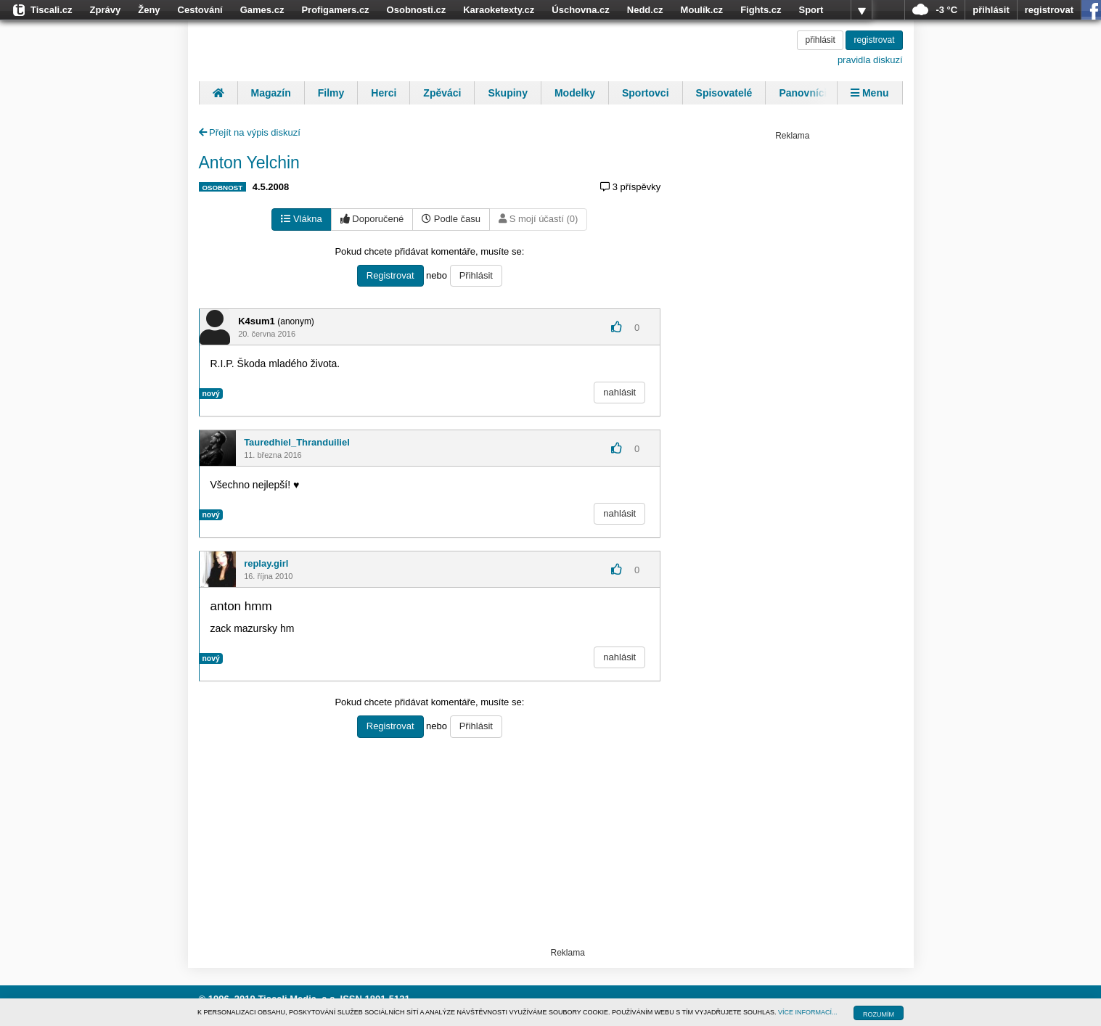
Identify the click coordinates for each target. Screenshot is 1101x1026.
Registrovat (390, 275)
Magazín (271, 93)
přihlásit (991, 9)
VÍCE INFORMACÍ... (808, 1012)
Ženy (149, 9)
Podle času (451, 218)
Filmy (331, 93)
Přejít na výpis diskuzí (249, 132)
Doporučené (372, 218)
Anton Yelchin (249, 162)
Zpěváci (442, 93)
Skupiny (507, 93)
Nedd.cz (645, 9)
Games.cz (262, 9)
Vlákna (301, 218)
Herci (383, 93)
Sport (810, 9)
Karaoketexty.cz (498, 9)
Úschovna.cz (580, 9)
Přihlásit (476, 275)
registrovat (1049, 9)
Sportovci (645, 93)
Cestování (200, 9)
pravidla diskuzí (870, 59)
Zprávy (105, 9)
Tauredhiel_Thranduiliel (297, 442)
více (861, 10)
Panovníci (803, 93)
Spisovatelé (724, 93)
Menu (869, 93)
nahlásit (619, 392)
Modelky (574, 93)
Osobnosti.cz (416, 9)
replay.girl (266, 563)
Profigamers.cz (335, 9)
